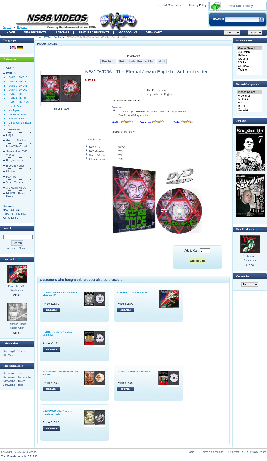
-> (11, 73)
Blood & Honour (16, 165)
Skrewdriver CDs (16, 146)
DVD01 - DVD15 (17, 77)
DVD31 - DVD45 (17, 85)
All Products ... (11, 217)
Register (22, 27)
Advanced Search (17, 248)
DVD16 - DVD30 (17, 81)
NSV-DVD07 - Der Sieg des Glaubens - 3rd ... (57, 412)
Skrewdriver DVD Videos (16, 153)
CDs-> (10, 67)
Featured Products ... (15, 213)
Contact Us (236, 451)
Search (7, 228)
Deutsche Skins (16, 114)
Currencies (242, 276)
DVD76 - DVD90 (17, 98)
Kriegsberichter (15, 160)
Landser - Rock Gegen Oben (17, 326)
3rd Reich (59, 37)
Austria (249, 102)
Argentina (249, 96)
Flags (9, 135)
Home (11, 32)
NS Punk (249, 62)
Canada (249, 109)
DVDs (47, 37)
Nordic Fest (14, 106)
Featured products (94, 32)
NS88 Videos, (30, 451)
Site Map (8, 355)
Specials (63, 32)
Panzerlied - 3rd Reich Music (17, 288)
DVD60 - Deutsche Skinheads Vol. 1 (136, 371)
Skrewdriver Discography (17, 377)
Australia (249, 99)
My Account (128, 32)
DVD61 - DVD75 (17, 93)
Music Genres (244, 40)
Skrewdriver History (14, 381)
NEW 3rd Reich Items (15, 195)
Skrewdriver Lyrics (13, 373)
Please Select (249, 48)
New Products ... (12, 210)
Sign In (7, 27)
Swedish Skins (16, 118)
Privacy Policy (197, 5)
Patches (11, 176)
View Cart (154, 32)
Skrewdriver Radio (13, 384)
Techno (249, 69)
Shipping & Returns (14, 351)
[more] (21, 259)
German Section (16, 140)
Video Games (14, 182)
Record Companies (247, 84)
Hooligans (13, 110)
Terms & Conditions (169, 5)
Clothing (11, 171)
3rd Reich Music (16, 187)
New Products (35, 32)
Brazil (249, 106)
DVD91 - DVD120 (18, 102)
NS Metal (249, 59)
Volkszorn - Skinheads (250, 258)
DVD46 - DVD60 (17, 89)
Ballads (249, 55)
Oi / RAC (249, 66)
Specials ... (9, 206)
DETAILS (51, 309)
